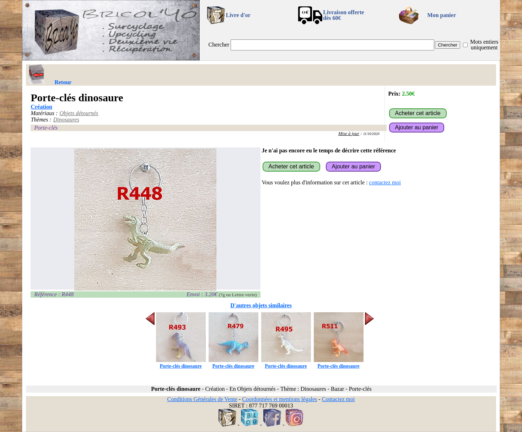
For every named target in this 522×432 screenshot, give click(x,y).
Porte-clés (46, 128)
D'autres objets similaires (261, 305)
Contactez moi (338, 399)
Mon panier (441, 15)
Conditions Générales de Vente (202, 399)
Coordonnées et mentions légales (279, 399)
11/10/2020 (371, 134)
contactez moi (385, 182)
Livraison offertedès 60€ (343, 15)
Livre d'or (238, 15)
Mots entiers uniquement (484, 44)
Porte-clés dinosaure (181, 363)
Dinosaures (66, 120)
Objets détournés (78, 113)
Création (41, 107)
